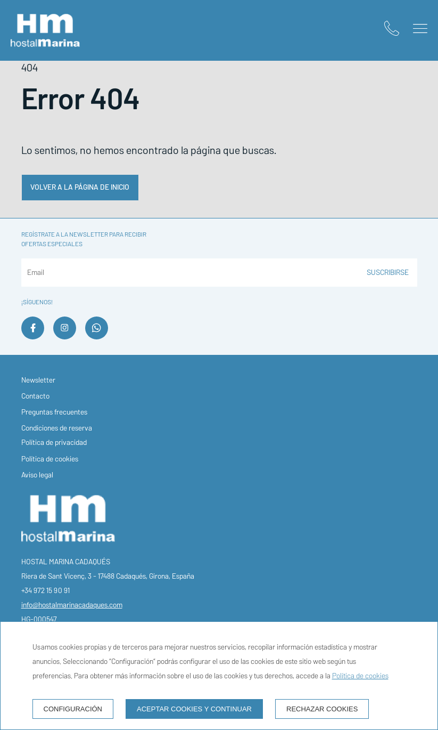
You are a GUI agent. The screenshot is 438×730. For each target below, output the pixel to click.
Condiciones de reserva (56, 428)
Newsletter (38, 380)
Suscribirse (388, 272)
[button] (420, 28)
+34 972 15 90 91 (45, 591)
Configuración (73, 709)
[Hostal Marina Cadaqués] (45, 30)
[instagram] (64, 336)
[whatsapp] (96, 336)
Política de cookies (49, 459)
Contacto (35, 396)
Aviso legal (37, 475)
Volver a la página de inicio (79, 187)
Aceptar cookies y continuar (194, 709)
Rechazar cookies (322, 709)
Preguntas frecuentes (54, 412)
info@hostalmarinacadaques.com (71, 605)
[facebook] (32, 336)
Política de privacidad (54, 442)
